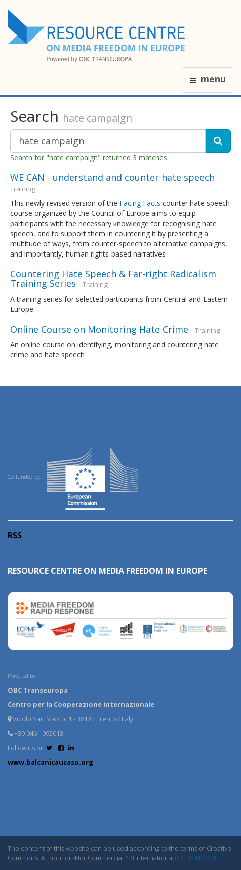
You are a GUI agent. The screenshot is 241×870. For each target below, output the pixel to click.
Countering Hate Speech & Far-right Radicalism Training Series (113, 279)
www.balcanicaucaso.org (50, 762)
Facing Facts (139, 203)
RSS (15, 535)
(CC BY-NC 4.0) (195, 857)
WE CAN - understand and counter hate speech (112, 177)
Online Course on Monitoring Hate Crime (99, 329)
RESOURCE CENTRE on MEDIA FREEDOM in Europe (107, 570)
